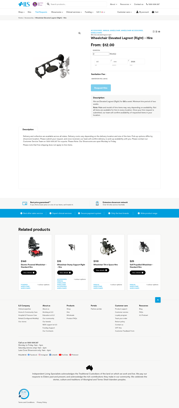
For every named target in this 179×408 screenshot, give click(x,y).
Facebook (33, 355)
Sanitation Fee (99, 78)
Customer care (123, 12)
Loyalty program (121, 315)
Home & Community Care (27, 312)
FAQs (141, 312)
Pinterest (75, 355)
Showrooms (56, 12)
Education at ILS (49, 315)
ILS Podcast (143, 315)
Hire (29, 12)
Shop (20, 12)
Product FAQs (72, 318)
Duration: (96, 50)
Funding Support (49, 328)
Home (20, 18)
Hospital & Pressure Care (27, 315)
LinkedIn (54, 355)
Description (28, 129)
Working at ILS (48, 312)
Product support (121, 309)
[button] (80, 33)
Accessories (29, 18)
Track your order (121, 318)
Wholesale (70, 315)
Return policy (120, 321)
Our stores (22, 321)
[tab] (28, 129)
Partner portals (96, 309)
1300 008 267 (154, 4)
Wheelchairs (96, 33)
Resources (125, 4)
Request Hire (100, 87)
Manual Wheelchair (111, 30)
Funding (88, 12)
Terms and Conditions (26, 402)
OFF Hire (118, 328)
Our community (48, 318)
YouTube (65, 355)
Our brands (47, 321)
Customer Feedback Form (124, 331)
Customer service (121, 312)
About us (46, 309)
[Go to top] (158, 300)
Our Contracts (48, 331)
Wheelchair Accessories (132, 30)
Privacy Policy (42, 402)
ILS (100, 12)
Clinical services (73, 12)
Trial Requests (41, 12)
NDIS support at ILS (50, 325)
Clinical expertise (24, 309)
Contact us (138, 4)
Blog (140, 309)
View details (27, 273)
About (113, 4)
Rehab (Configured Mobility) (28, 318)
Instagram (44, 355)
